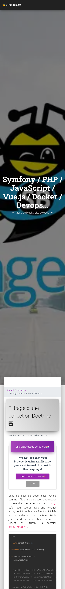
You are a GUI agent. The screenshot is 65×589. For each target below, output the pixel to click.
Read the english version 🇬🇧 (32, 476)
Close (32, 484)
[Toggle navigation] (59, 5)
